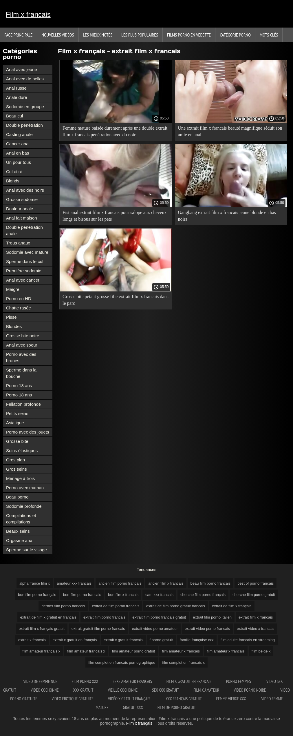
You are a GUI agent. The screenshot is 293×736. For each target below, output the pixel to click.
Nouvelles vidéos (57, 35)
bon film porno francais (82, 594)
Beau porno (17, 496)
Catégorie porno (235, 35)
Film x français (139, 723)
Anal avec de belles (25, 78)
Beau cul (14, 115)
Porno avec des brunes (21, 357)
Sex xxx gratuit (165, 690)
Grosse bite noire (22, 335)
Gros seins (16, 469)
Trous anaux (18, 242)
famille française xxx (197, 640)
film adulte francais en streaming (248, 640)
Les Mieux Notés (98, 35)
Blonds (12, 180)
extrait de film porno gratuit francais (175, 606)
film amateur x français (181, 651)
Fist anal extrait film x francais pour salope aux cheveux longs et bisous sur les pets (114, 216)
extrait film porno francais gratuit (159, 617)
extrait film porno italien (212, 617)
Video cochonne (45, 690)
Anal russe (16, 88)
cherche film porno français (203, 594)
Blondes (14, 326)
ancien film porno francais (119, 583)
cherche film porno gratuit (253, 594)
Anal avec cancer (22, 280)
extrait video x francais (255, 628)
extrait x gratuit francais (123, 640)
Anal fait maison (21, 217)
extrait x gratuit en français (75, 640)
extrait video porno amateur (155, 628)
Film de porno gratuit (177, 707)
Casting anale (19, 134)
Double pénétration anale (24, 230)
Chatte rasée (18, 307)
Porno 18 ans (19, 385)
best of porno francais (255, 583)
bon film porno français (37, 594)
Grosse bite (17, 441)
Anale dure (16, 97)
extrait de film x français (232, 606)
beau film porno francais (211, 583)
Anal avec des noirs (25, 190)
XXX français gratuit (184, 698)
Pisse (11, 317)
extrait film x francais (256, 617)
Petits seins (17, 413)
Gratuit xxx (133, 707)
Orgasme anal (19, 540)
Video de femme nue (40, 681)
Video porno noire (250, 690)
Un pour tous (18, 162)
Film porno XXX (85, 681)
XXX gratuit (83, 690)
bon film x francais (123, 594)
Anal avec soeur (21, 344)
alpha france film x (34, 583)
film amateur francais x (86, 651)
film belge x (261, 651)
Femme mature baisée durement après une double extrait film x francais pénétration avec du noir (115, 131)
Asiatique (15, 422)
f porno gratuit (161, 640)
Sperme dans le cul (24, 261)
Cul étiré (14, 171)
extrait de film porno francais (115, 606)
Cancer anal (18, 143)
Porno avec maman (25, 487)
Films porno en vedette (189, 35)
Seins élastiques (22, 450)
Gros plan (15, 459)
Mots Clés (269, 35)
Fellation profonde (23, 404)
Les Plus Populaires (139, 35)
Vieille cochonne (123, 690)
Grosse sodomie (22, 199)
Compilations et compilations (21, 518)
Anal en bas (17, 153)
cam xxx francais (159, 594)
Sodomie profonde (24, 506)
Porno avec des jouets (27, 431)
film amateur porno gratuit (133, 651)
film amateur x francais (226, 651)
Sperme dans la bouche (21, 373)
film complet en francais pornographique (121, 662)
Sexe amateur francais (132, 681)
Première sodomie (23, 270)
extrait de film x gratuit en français (48, 617)
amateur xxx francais (74, 583)
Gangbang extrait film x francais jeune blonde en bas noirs (227, 216)
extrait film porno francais (104, 617)
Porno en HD (18, 298)
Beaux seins (18, 531)
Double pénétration (24, 125)
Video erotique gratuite (73, 698)
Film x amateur (206, 690)
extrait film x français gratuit (42, 628)
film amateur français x (42, 651)
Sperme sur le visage (26, 549)
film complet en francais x (183, 662)
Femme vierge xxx (231, 698)
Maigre (12, 289)
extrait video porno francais (207, 628)
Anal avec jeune (21, 69)
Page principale (18, 35)
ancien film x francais (165, 583)
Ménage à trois (20, 478)
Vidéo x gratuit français (129, 698)
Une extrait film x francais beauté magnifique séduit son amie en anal (230, 131)
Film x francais (28, 14)
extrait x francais (32, 640)
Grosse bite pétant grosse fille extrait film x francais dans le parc (116, 300)
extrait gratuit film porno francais (98, 628)
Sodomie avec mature (27, 252)
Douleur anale (19, 208)
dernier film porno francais (63, 606)
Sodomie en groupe (25, 106)
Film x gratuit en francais (189, 681)
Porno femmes (239, 681)
